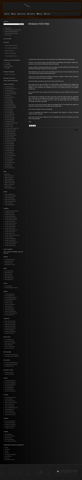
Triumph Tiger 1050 (9, 243)
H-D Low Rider (8, 112)
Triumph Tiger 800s (9, 245)
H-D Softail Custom (9, 129)
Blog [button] (14, 14)
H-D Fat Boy (8, 102)
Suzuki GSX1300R (9, 391)
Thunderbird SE (8, 212)
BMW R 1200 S (8, 184)
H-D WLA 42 (8, 157)
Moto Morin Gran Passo (10, 354)
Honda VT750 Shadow (10, 313)
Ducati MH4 (7, 286)
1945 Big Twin (8, 86)
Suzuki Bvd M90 (8, 385)
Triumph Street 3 (9, 233)
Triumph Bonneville (9, 216)
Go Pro (6, 62)
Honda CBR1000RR (9, 299)
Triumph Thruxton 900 (10, 242)
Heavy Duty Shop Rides (10, 454)
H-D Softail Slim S (9, 133)
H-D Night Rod (8, 116)
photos (6, 68)
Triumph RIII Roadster (10, 219)
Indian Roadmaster (9, 201)
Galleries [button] (32, 14)
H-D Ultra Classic (9, 154)
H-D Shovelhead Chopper (11, 128)
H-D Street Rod (8, 147)
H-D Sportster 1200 (9, 138)
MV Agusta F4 (8, 366)
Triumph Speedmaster (10, 230)
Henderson (7, 437)
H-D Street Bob (8, 143)
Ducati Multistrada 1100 (10, 287)
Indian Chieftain (8, 197)
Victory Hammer (8, 406)
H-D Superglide (8, 148)
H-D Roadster (8, 124)
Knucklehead (8, 166)
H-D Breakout (8, 90)
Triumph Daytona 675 (10, 218)
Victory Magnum (8, 409)
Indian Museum (8, 456)
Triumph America (9, 214)
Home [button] (8, 14)
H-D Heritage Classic (10, 105)
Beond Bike (7, 434)
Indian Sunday (8, 28)
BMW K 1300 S (8, 175)
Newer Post (31, 130)
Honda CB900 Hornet (10, 297)
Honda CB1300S (9, 295)
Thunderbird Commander (10, 211)
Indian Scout (8, 202)
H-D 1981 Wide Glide (10, 88)
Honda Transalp (8, 309)
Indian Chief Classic (9, 196)
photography (7, 66)
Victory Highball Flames (10, 407)
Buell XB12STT (8, 277)
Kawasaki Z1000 (9, 329)
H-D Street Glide (8, 145)
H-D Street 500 (8, 141)
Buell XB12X (8, 279)
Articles (6, 447)
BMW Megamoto (9, 181)
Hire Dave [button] (22, 14)
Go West (7, 452)
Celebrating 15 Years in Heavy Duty (13, 29)
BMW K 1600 (8, 177)
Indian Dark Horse (9, 199)
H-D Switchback (8, 150)
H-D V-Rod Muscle (9, 155)
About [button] (40, 14)
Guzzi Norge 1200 (9, 343)
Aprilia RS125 (8, 261)
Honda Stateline (8, 307)
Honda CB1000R (9, 294)
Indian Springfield (9, 204)
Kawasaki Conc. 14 (9, 324)
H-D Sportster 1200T (9, 140)
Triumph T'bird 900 (9, 240)
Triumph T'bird (8, 236)
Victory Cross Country (10, 402)
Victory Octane (8, 411)
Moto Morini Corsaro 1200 (11, 356)
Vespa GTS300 (8, 374)
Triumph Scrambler (9, 226)
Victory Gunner (8, 404)
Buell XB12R (8, 276)
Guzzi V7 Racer (8, 348)
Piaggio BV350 (8, 372)
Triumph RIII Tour (9, 221)
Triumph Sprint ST (9, 231)
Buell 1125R (8, 272)
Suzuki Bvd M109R (9, 384)
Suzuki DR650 (8, 387)
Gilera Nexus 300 (9, 436)
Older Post (76, 130)
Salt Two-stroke (8, 439)
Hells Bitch (7, 164)
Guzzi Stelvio (8, 344)
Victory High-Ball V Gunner (11, 56)
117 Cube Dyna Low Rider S (11, 48)
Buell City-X (7, 274)
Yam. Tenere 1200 (9, 421)
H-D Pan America (9, 117)
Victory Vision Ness (9, 412)
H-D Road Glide (8, 119)
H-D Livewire (8, 111)
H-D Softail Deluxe (9, 131)
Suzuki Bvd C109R (9, 382)
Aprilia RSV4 (8, 262)
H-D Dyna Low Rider (9, 93)
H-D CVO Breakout (9, 92)
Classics (7, 451)
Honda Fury (7, 302)
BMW (6, 174)
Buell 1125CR (8, 271)
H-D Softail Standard (9, 135)
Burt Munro (7, 449)
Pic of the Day (8, 35)
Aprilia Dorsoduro (9, 259)
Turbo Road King (9, 167)
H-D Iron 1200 (8, 109)
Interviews (7, 457)
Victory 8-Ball (8, 399)
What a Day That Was (10, 459)
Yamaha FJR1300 (9, 422)
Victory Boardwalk (9, 400)
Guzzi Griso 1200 (9, 341)
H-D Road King (8, 121)
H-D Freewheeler (9, 104)
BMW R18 (7, 186)
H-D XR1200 (8, 160)
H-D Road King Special (10, 123)
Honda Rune (8, 306)
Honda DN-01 (8, 301)
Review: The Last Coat (10, 74)
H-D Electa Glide (9, 97)
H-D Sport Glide (8, 136)
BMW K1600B (8, 179)
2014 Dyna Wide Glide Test (11, 45)
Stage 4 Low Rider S (9, 50)
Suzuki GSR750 (8, 389)
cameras (7, 64)
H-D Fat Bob (8, 100)
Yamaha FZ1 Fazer (9, 424)
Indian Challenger (9, 194)
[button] (58, 471)
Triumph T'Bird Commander (11, 235)
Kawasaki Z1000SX (9, 331)
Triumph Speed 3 (9, 228)
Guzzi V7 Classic (9, 346)
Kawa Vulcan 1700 (9, 321)
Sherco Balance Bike (9, 441)
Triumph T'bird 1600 (9, 238)
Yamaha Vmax (8, 427)
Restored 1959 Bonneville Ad (11, 31)
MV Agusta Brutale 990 (10, 364)
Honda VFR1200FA (9, 311)
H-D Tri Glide (8, 152)
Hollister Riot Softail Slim (10, 53)
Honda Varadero (8, 314)
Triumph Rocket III (9, 224)
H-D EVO (7, 95)
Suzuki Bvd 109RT (9, 380)
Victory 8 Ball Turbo (9, 397)
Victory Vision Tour (9, 414)
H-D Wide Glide (8, 159)
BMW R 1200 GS (9, 182)
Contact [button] (48, 14)
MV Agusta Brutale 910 (10, 362)
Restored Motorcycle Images (11, 33)
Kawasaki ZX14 (8, 333)
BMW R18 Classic (9, 188)
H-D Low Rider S (9, 114)
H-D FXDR (7, 98)
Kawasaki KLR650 (9, 326)
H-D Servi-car (8, 126)
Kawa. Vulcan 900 (9, 322)
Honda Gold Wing (9, 304)
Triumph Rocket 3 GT (10, 223)
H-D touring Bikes (9, 162)
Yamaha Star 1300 (9, 426)
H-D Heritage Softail (9, 107)
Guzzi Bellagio (8, 339)
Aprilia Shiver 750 (9, 264)
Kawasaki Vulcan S (9, 328)
